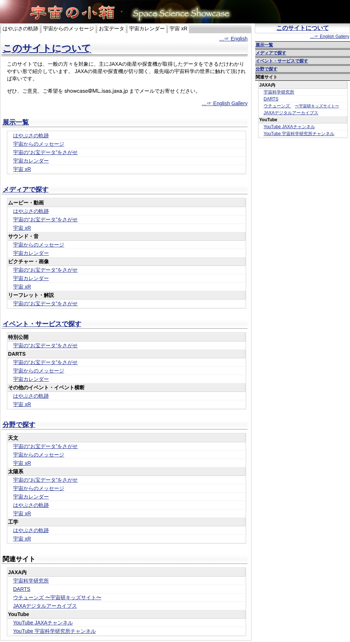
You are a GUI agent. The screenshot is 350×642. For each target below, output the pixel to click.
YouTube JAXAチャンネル (43, 623)
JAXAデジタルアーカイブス (45, 606)
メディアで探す (25, 189)
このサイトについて (47, 48)
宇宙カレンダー (147, 28)
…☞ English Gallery (225, 103)
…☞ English (233, 39)
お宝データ (111, 28)
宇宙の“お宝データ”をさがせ (45, 152)
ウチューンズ (57, 597)
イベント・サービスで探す (42, 324)
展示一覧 (16, 122)
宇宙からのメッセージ (68, 28)
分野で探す (19, 424)
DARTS (21, 589)
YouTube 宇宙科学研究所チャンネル (54, 631)
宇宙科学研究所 (31, 581)
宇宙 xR (178, 28)
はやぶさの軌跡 (20, 28)
